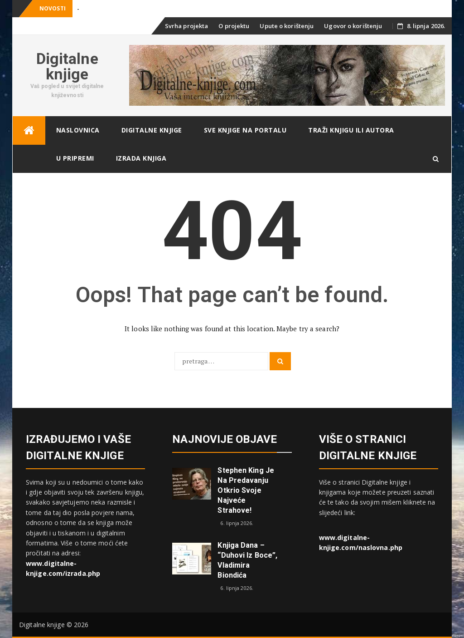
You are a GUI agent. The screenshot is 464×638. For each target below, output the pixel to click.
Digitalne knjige (67, 66)
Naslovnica (78, 130)
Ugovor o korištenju (353, 26)
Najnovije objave (224, 439)
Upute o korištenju (287, 26)
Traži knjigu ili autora (351, 130)
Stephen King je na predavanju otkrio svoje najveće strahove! (246, 490)
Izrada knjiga (141, 158)
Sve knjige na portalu (245, 130)
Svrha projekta (186, 26)
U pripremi (75, 158)
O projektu (233, 26)
